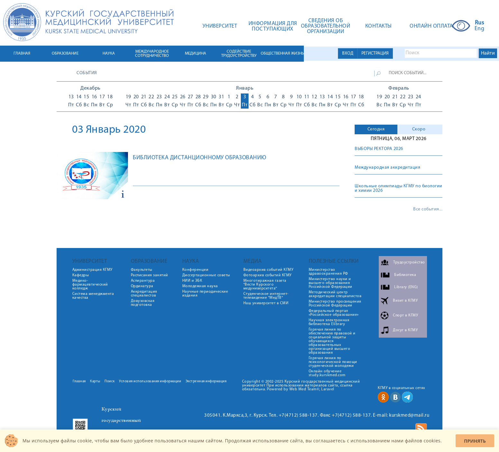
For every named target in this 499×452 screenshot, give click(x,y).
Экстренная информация (206, 381)
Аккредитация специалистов (144, 293)
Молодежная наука (200, 286)
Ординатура (142, 286)
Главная (79, 381)
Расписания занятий (149, 275)
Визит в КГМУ (405, 301)
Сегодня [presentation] (376, 129)
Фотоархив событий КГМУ (267, 275)
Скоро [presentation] (419, 129)
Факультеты (141, 270)
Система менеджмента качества (93, 296)
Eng (480, 29)
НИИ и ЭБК (192, 281)
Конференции (195, 270)
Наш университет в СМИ (266, 303)
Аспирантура (143, 281)
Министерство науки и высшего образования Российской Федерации (330, 283)
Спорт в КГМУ (405, 315)
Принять (475, 441)
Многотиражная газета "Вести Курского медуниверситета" (264, 284)
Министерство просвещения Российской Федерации (335, 303)
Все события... (427, 209)
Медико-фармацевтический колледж (90, 284)
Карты (95, 381)
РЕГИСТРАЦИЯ (375, 53)
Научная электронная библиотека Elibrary (329, 322)
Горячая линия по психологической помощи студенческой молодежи (333, 362)
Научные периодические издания (205, 293)
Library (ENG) (406, 287)
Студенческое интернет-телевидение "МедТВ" (266, 296)
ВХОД (347, 53)
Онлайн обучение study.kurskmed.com (327, 373)
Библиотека (405, 275)
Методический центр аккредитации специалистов (335, 294)
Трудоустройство (409, 262)
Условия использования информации (150, 381)
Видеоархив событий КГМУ (268, 270)
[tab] (376, 129)
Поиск (109, 381)
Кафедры (80, 275)
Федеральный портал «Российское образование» (334, 313)
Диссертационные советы (206, 275)
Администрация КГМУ (92, 270)
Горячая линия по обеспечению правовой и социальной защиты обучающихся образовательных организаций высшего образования (332, 341)
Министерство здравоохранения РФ (328, 272)
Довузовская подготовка (143, 303)
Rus (479, 23)
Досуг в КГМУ (405, 330)
